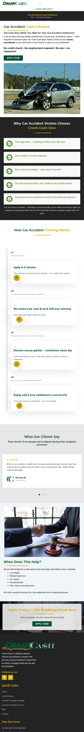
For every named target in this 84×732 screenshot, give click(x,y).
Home (32, 17)
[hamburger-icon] (40, 3)
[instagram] (10, 677)
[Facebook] (4, 677)
